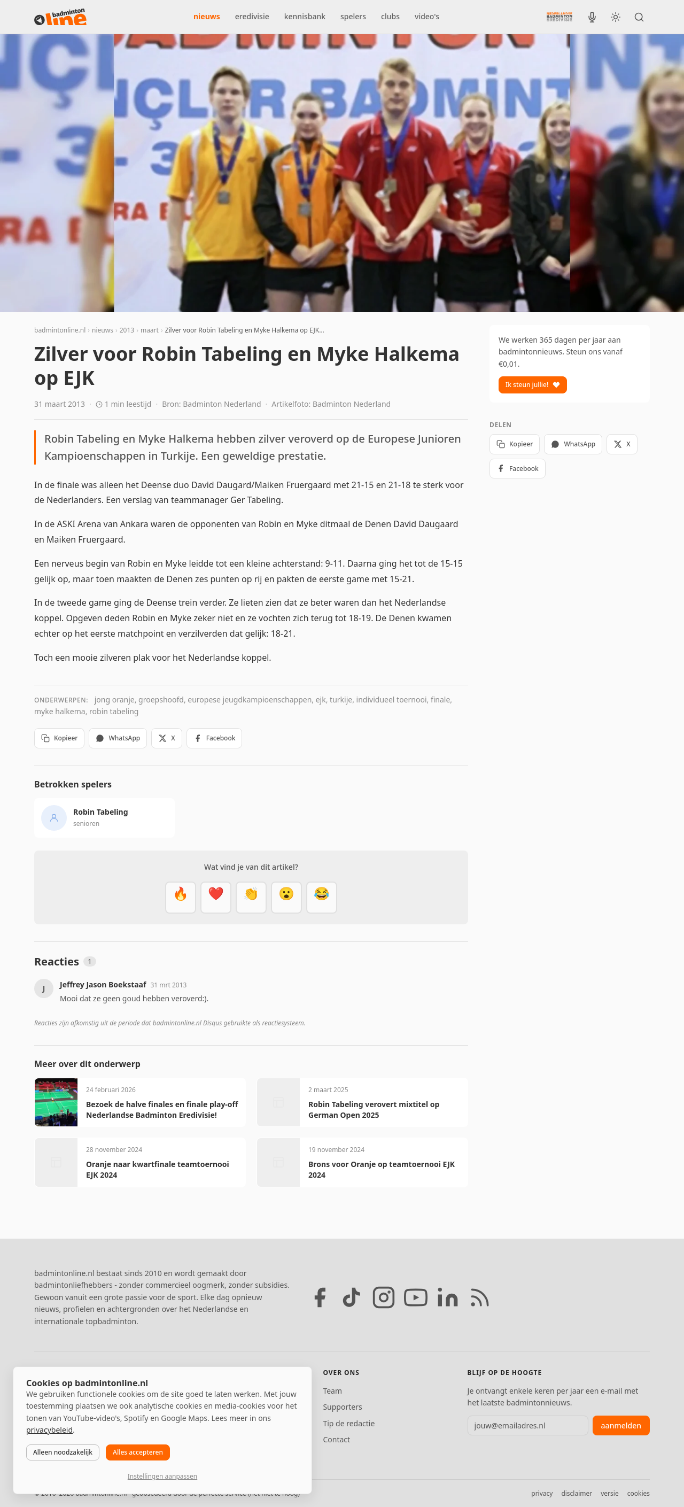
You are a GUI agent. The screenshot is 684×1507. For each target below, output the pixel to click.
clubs (390, 16)
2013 (127, 330)
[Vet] (180, 898)
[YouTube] (416, 1297)
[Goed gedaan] (251, 898)
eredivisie (252, 16)
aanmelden (621, 1425)
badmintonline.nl (60, 330)
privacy (542, 1493)
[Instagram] (383, 1297)
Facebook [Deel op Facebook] (214, 738)
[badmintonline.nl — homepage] (60, 17)
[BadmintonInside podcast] (592, 17)
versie (609, 1493)
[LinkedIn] (448, 1297)
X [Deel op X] (166, 738)
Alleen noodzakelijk (62, 1452)
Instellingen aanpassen (162, 1476)
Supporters (342, 1407)
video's (427, 16)
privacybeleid (49, 1430)
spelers (353, 16)
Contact (336, 1439)
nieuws (206, 16)
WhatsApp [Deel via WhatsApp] (118, 738)
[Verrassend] (286, 898)
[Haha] (321, 898)
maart (150, 330)
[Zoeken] (639, 17)
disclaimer (576, 1493)
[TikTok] (351, 1297)
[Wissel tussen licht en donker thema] (615, 17)
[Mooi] (215, 898)
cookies (638, 1493)
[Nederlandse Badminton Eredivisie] (559, 16)
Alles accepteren (138, 1452)
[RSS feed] (480, 1297)
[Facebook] (319, 1297)
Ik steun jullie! (533, 384)
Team (332, 1391)
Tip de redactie (349, 1423)
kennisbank (304, 16)
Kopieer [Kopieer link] (59, 738)
